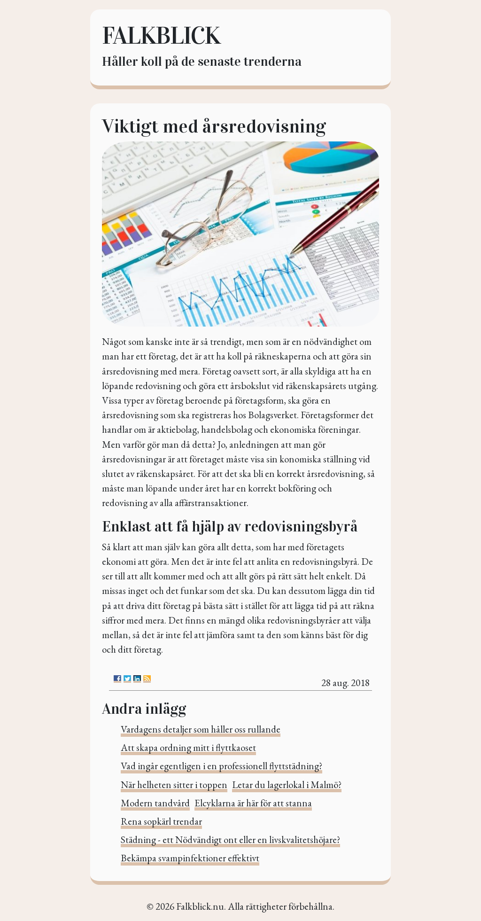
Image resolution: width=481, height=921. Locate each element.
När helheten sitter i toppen (174, 784)
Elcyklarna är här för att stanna (253, 802)
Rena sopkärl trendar (161, 821)
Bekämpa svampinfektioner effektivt (190, 857)
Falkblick (161, 35)
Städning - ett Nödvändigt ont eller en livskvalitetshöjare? (230, 839)
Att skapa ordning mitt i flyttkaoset (188, 747)
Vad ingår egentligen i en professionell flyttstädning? (221, 765)
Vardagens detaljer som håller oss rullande (200, 729)
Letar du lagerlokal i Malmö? (286, 784)
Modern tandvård (155, 802)
